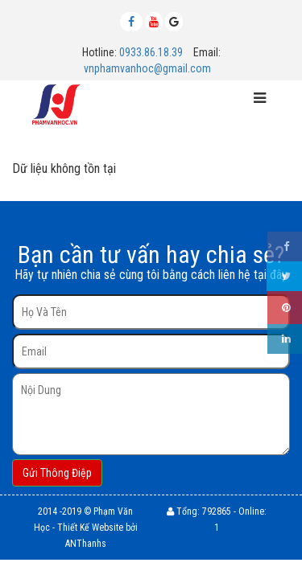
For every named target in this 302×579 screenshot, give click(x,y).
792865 (216, 511)
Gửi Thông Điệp (57, 472)
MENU (126, 101)
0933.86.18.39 (151, 52)
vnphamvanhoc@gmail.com (147, 68)
